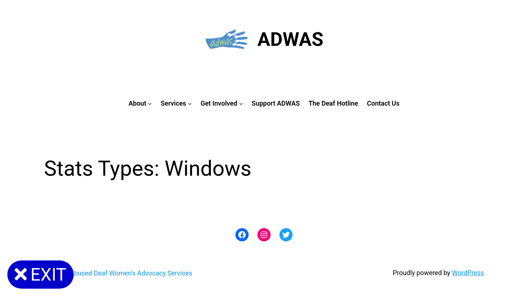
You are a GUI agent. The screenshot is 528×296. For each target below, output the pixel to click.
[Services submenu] (190, 104)
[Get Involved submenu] (241, 104)
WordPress (468, 273)
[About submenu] (150, 104)
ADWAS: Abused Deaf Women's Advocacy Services (118, 273)
